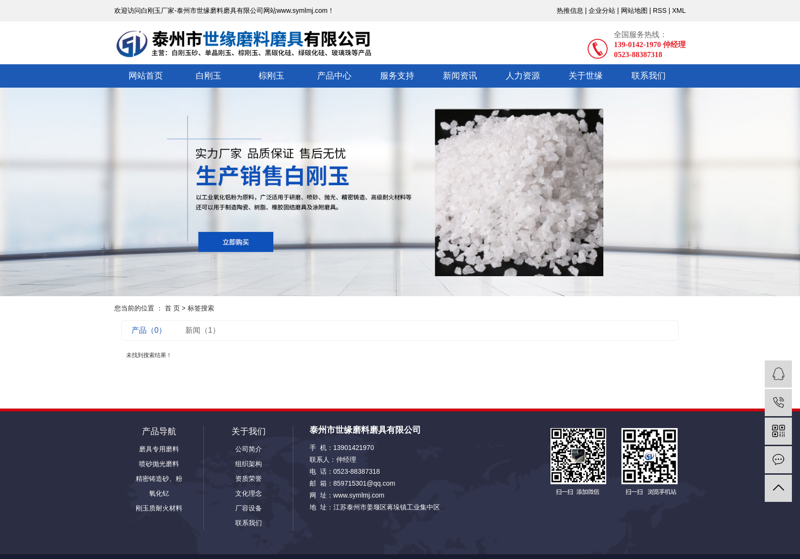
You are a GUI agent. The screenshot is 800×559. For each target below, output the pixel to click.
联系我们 (648, 75)
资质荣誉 (248, 478)
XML (679, 10)
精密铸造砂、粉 (159, 478)
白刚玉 (208, 75)
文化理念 (248, 493)
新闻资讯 (460, 75)
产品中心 (334, 75)
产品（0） (148, 330)
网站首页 (146, 75)
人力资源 (523, 75)
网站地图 (634, 10)
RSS (660, 10)
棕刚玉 (271, 75)
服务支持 (397, 75)
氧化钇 (159, 493)
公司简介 (248, 449)
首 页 (172, 308)
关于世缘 (586, 75)
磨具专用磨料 (159, 449)
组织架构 (248, 464)
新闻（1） (202, 330)
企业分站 (602, 10)
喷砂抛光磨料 (159, 464)
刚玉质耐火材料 (159, 508)
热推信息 (570, 10)
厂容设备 (248, 508)
